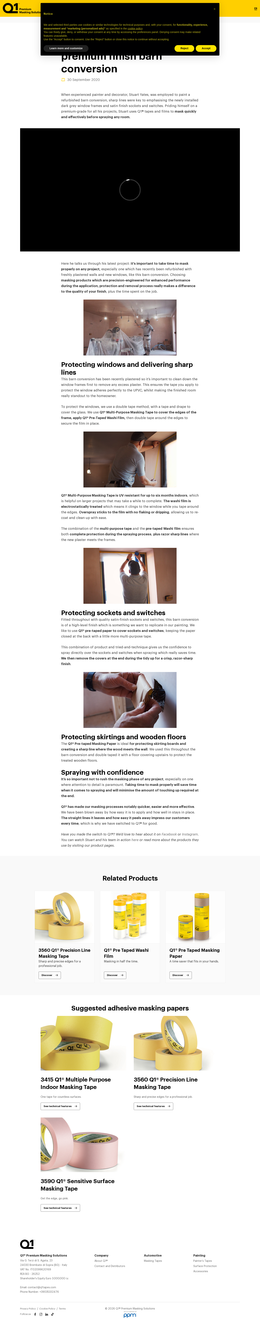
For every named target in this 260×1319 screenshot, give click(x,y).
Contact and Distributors (109, 1266)
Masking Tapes (153, 1261)
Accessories (200, 1271)
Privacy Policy (28, 1308)
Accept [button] (206, 48)
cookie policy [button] (135, 28)
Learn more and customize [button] (66, 48)
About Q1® (101, 1261)
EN (255, 8)
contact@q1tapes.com (42, 1287)
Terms (62, 1308)
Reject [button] (184, 48)
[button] (215, 9)
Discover (47, 975)
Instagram (190, 834)
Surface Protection (205, 1266)
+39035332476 (49, 1292)
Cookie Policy (47, 1308)
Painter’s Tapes (202, 1261)
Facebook (169, 834)
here (135, 840)
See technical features (58, 1106)
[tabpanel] (64, 937)
